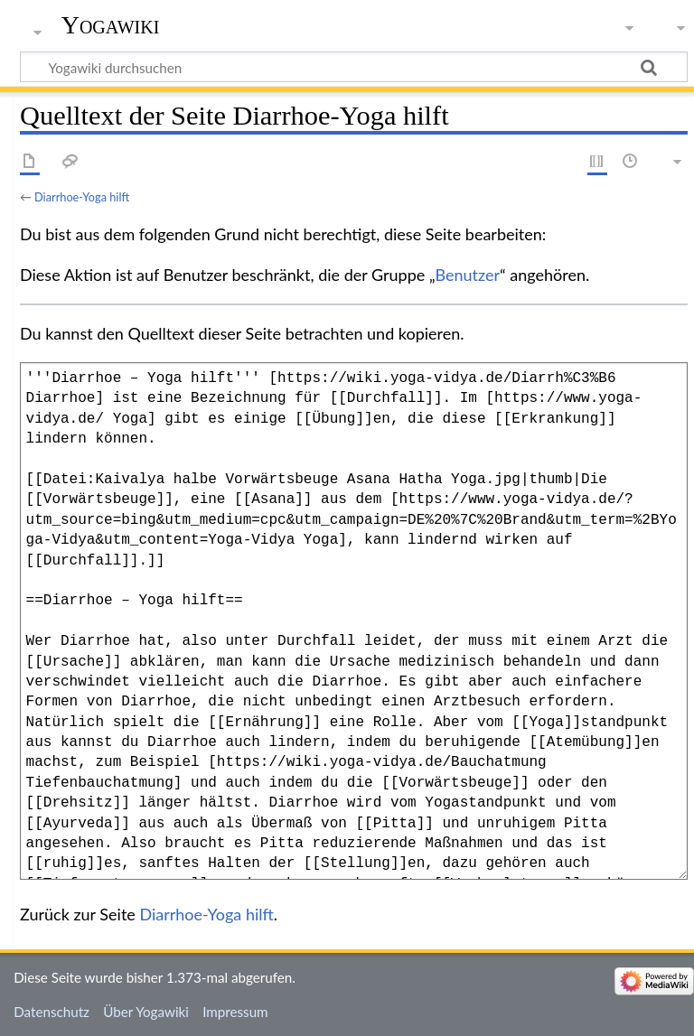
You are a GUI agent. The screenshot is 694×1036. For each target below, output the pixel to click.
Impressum (235, 1011)
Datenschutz (51, 1011)
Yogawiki (110, 25)
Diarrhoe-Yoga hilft (81, 197)
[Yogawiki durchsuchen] (354, 66)
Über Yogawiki (146, 1011)
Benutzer (468, 275)
